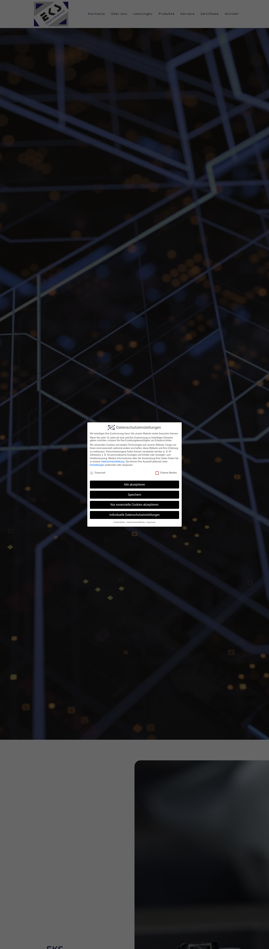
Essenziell (97, 472)
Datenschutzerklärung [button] (136, 522)
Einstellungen (97, 465)
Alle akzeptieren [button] (134, 484)
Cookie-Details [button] (119, 522)
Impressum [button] (151, 522)
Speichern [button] (134, 494)
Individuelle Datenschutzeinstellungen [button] (134, 515)
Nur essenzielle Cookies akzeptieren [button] (134, 504)
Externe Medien (166, 472)
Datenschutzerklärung (112, 461)
